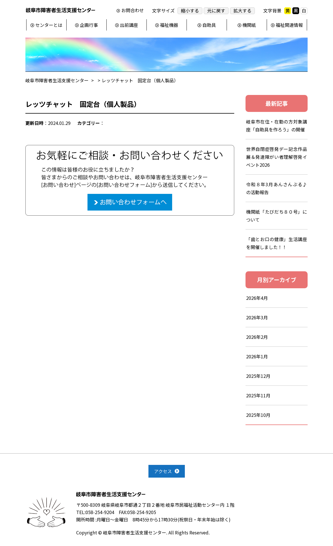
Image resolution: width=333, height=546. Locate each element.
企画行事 (89, 24)
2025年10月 (258, 414)
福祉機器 (169, 24)
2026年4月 (257, 297)
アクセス (163, 471)
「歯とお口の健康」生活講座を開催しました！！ (276, 243)
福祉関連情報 (289, 24)
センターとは (48, 24)
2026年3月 (257, 317)
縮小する (190, 10)
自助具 (209, 24)
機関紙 (249, 24)
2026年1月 (257, 356)
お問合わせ (132, 10)
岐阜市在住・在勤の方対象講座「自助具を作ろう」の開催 (276, 125)
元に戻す (216, 10)
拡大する (242, 10)
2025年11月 (258, 395)
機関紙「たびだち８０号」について (276, 215)
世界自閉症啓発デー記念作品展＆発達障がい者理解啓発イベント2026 (276, 157)
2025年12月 (258, 375)
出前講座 (129, 24)
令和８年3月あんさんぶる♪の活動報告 (276, 188)
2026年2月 (257, 336)
